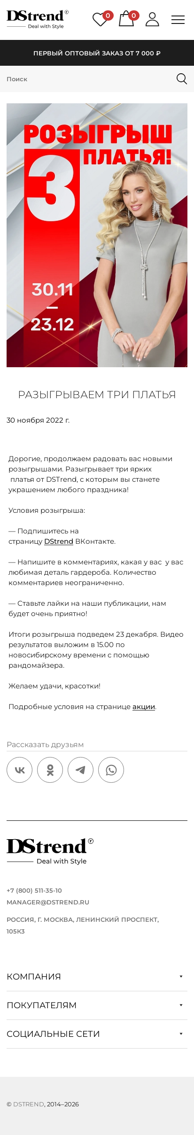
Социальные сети (95, 1034)
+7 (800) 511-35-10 (34, 890)
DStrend (58, 541)
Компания (95, 977)
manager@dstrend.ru (48, 902)
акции (143, 706)
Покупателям (95, 1005)
